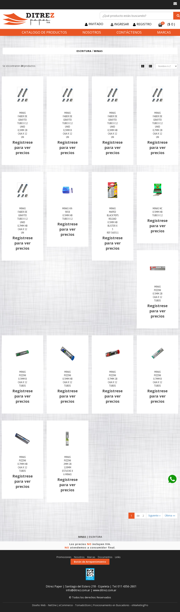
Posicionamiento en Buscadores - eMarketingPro (120, 605)
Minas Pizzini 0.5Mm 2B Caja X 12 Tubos (157, 293)
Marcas (164, 32)
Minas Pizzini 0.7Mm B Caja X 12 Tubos (157, 378)
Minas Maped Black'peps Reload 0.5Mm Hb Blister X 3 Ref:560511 (112, 220)
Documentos (105, 557)
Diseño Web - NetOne (44, 605)
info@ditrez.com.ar (78, 590)
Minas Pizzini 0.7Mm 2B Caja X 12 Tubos (112, 378)
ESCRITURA (84, 51)
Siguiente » (154, 515)
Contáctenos (129, 32)
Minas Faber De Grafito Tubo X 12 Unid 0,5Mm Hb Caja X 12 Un (112, 125)
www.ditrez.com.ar (104, 590)
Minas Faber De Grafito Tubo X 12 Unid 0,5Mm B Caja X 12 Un (67, 125)
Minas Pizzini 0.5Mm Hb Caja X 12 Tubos (67, 378)
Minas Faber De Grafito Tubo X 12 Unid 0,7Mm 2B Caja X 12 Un (157, 125)
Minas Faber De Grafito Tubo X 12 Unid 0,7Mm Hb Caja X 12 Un (22, 220)
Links (118, 557)
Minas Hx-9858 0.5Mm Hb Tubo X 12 (67, 213)
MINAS (98, 51)
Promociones (63, 557)
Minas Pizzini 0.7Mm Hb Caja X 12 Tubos (22, 463)
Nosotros (91, 32)
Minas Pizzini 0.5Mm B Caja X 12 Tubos (22, 378)
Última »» (170, 515)
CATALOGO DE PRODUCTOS (44, 32)
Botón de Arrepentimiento (90, 561)
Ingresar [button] (121, 24)
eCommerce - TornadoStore (75, 605)
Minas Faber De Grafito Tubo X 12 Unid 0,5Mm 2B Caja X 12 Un (22, 125)
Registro (143, 24)
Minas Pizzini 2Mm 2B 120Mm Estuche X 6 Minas (67, 465)
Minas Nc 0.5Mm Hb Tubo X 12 (157, 212)
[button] (175, 3)
